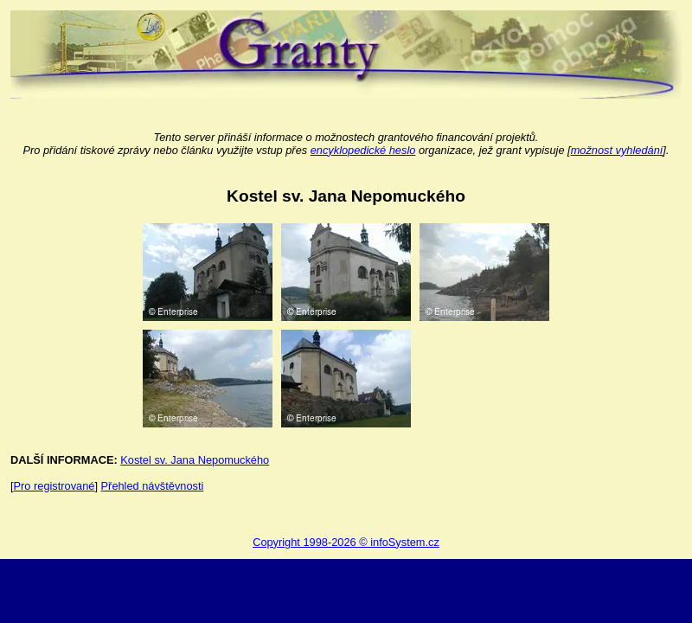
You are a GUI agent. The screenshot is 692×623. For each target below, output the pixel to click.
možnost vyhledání (617, 150)
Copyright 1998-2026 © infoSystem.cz (346, 542)
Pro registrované (54, 485)
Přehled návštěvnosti (152, 485)
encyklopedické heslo (363, 150)
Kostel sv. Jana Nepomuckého (194, 459)
